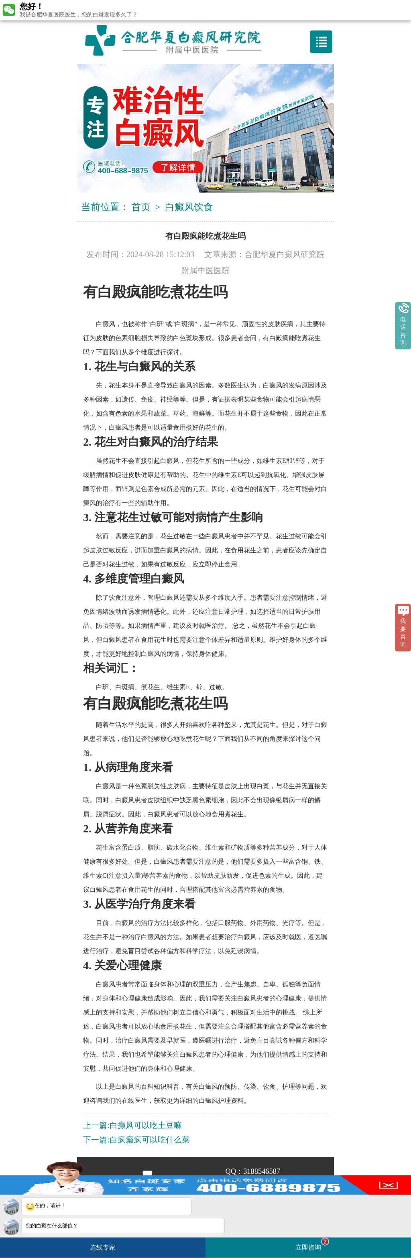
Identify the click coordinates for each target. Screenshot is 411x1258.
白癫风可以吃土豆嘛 (146, 1125)
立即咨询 (312, 1244)
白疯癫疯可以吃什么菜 (150, 1139)
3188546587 (261, 1171)
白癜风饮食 (189, 207)
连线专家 (103, 1247)
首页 (141, 207)
